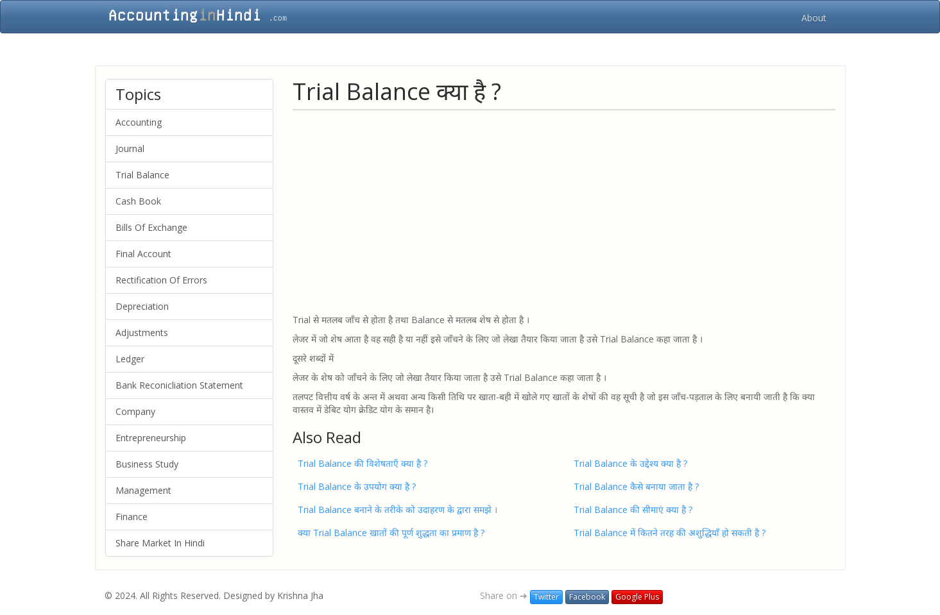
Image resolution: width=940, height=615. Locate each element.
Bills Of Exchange (151, 227)
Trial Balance (142, 175)
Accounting (138, 122)
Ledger (129, 359)
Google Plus (637, 596)
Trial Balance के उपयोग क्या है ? (357, 486)
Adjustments (141, 332)
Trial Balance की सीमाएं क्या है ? (633, 509)
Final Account (143, 254)
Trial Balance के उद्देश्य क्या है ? (630, 463)
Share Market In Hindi (160, 543)
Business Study (146, 464)
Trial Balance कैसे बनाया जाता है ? (636, 486)
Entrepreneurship (150, 438)
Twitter (546, 596)
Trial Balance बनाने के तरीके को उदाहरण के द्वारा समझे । (397, 509)
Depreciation (142, 306)
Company (135, 411)
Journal (129, 148)
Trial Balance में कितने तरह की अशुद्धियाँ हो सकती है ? (669, 533)
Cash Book (138, 201)
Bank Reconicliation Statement (179, 385)
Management (143, 490)
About (813, 18)
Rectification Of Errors (161, 280)
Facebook (587, 596)
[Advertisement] (564, 211)
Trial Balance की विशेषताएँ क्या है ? (362, 463)
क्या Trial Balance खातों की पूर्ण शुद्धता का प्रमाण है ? (391, 533)
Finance (131, 516)
